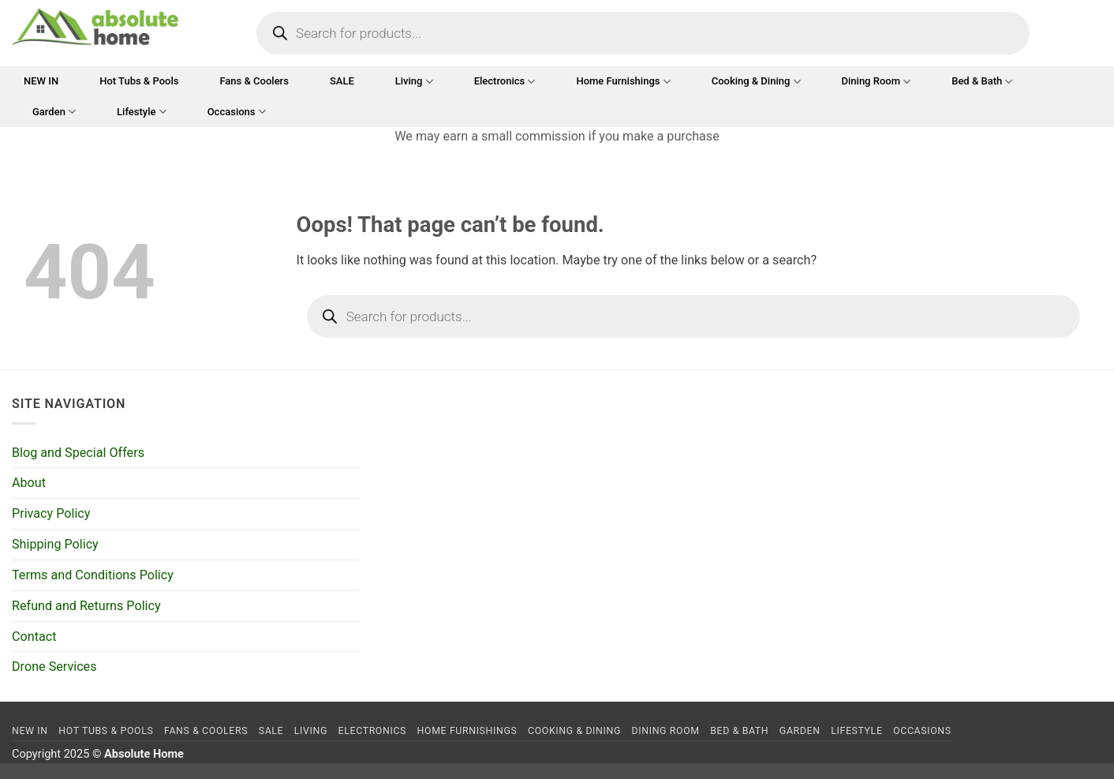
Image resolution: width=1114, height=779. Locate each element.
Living (414, 81)
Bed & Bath (981, 81)
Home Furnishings (623, 81)
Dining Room (876, 81)
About (29, 482)
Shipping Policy (55, 544)
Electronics (505, 81)
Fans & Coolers (253, 81)
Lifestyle (141, 111)
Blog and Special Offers (78, 452)
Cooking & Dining (756, 81)
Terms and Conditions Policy (93, 574)
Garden (54, 111)
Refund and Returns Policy (86, 605)
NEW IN (41, 81)
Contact (34, 636)
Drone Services (54, 666)
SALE (342, 81)
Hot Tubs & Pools (138, 81)
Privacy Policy (51, 513)
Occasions (236, 111)
